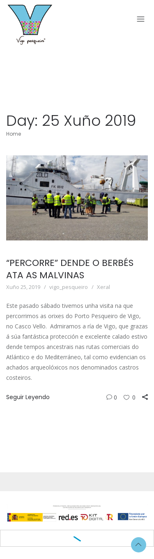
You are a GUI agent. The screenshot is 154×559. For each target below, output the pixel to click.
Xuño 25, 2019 (23, 287)
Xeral (103, 287)
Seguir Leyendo (28, 397)
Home (13, 133)
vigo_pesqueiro (68, 287)
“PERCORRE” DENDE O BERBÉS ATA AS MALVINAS (69, 269)
